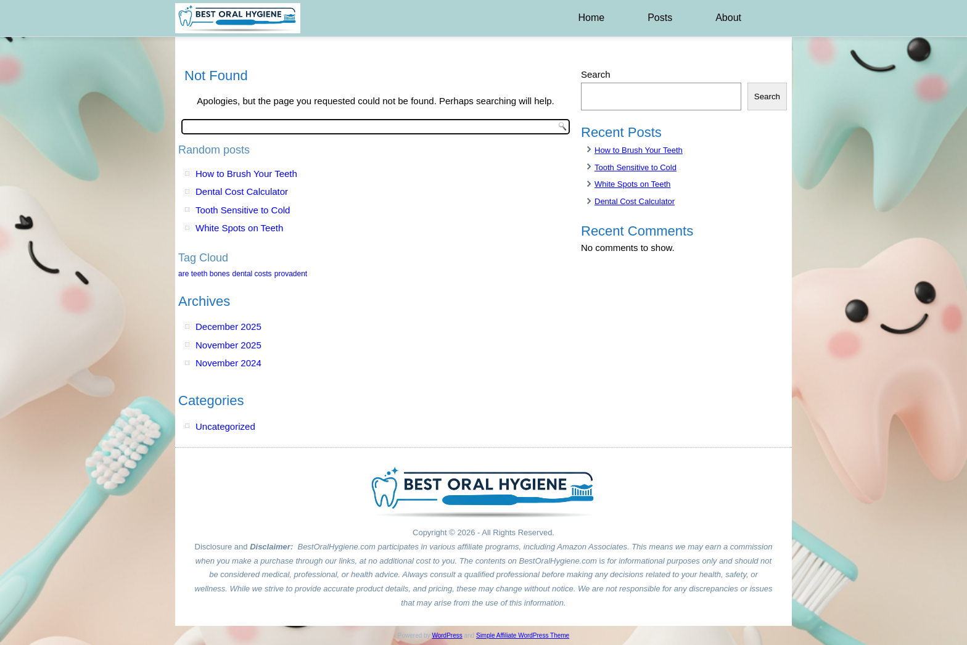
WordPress (447, 635)
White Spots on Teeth (239, 228)
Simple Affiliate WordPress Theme (522, 635)
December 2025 (228, 326)
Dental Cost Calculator (241, 191)
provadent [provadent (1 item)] (290, 273)
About (728, 17)
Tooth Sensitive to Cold (242, 210)
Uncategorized (225, 426)
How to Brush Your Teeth (246, 173)
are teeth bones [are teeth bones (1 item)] (203, 273)
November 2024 (228, 363)
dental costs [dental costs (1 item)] (252, 273)
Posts (660, 17)
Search (596, 74)
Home (591, 17)
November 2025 (228, 345)
